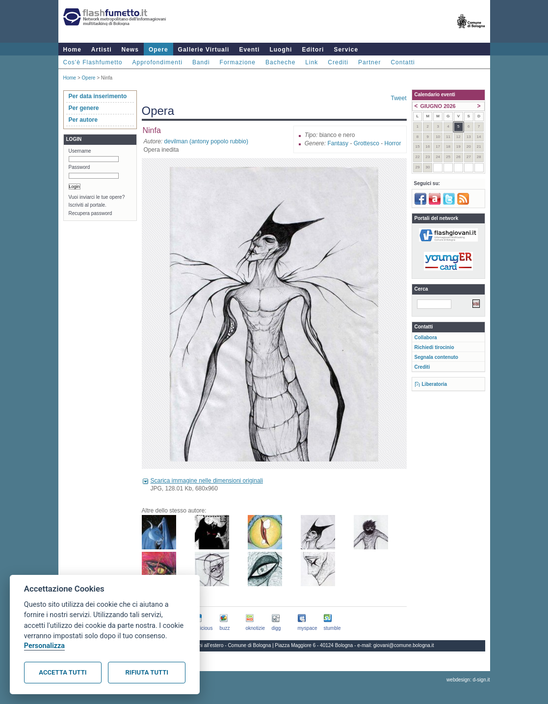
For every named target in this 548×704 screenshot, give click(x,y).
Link (311, 62)
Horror (392, 143)
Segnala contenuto (436, 357)
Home (72, 49)
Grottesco (366, 143)
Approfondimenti (157, 62)
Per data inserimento (98, 96)
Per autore (83, 119)
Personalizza (44, 646)
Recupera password (90, 213)
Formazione (238, 62)
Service (346, 49)
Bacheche (280, 62)
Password (79, 167)
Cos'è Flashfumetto (93, 62)
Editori (313, 49)
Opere (158, 49)
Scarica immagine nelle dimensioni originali (207, 480)
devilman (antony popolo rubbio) (206, 141)
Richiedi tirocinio (434, 347)
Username (80, 151)
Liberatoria (434, 384)
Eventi (249, 49)
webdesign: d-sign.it (468, 679)
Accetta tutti (62, 672)
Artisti (101, 49)
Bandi (201, 62)
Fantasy (337, 143)
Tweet (398, 98)
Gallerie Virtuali (204, 49)
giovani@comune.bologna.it (403, 645)
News (130, 49)
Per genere (84, 108)
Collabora (426, 337)
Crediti (338, 62)
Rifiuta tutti (147, 672)
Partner (369, 62)
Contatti (403, 62)
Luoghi (280, 49)
